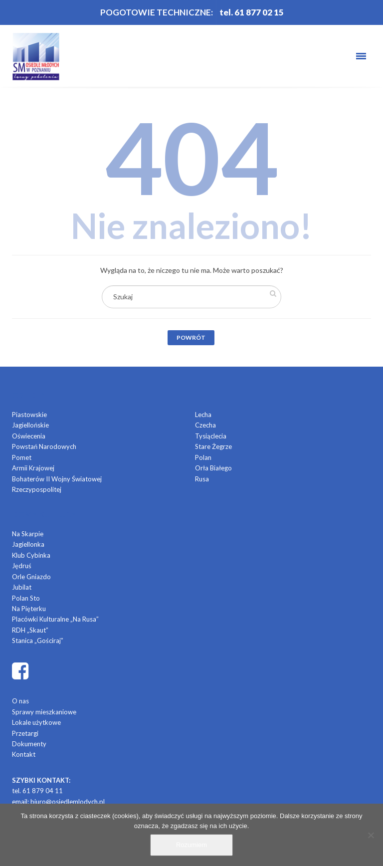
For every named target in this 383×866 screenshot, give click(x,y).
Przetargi (25, 733)
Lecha (203, 415)
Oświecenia (28, 436)
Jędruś (21, 566)
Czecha (205, 425)
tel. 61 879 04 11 (37, 791)
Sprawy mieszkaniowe (44, 712)
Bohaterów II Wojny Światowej (57, 479)
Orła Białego (213, 468)
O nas (20, 701)
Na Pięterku (29, 609)
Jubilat (21, 587)
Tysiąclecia (210, 436)
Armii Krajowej (33, 468)
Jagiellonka (28, 544)
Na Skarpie (27, 534)
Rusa (202, 479)
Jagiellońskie (30, 425)
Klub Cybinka (31, 555)
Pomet (21, 457)
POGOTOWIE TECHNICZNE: (156, 12)
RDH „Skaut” (30, 630)
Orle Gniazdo (31, 577)
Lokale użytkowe (36, 722)
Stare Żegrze (213, 446)
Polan (203, 457)
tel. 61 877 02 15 (251, 12)
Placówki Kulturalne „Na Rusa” (55, 619)
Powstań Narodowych (44, 446)
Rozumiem (191, 845)
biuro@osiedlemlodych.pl (67, 802)
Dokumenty (29, 744)
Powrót (191, 337)
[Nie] (371, 835)
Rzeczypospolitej (36, 489)
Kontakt (23, 754)
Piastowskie (29, 415)
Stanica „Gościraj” (37, 641)
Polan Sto (26, 598)
